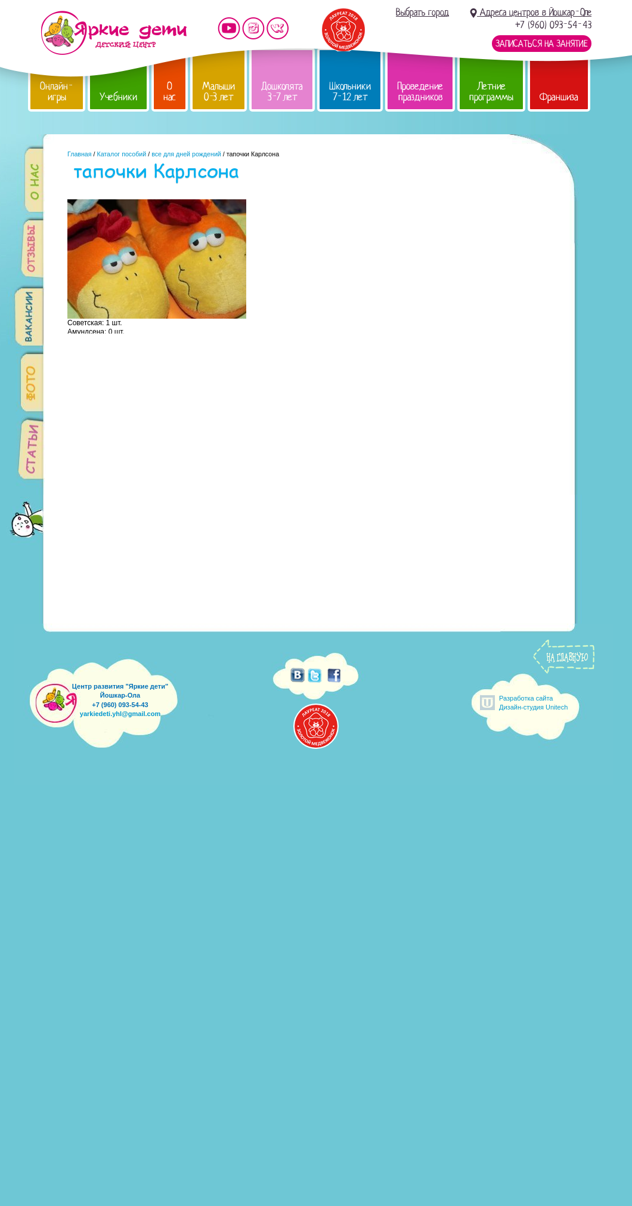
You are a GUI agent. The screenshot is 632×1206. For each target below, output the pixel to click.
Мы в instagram (253, 28)
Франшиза (559, 97)
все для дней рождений (186, 154)
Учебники (118, 97)
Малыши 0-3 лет (218, 91)
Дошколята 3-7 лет (282, 91)
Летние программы (491, 91)
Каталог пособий (121, 154)
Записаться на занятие (541, 44)
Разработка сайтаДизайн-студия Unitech (533, 703)
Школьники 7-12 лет (350, 91)
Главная (79, 154)
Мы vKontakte (278, 28)
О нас (169, 91)
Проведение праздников (420, 91)
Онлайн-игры (56, 91)
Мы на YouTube (229, 28)
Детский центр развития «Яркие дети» (114, 33)
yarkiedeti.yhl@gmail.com (120, 713)
